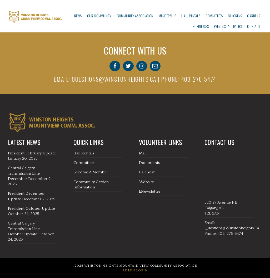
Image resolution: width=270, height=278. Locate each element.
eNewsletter (149, 191)
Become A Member (90, 172)
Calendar (147, 172)
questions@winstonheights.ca (114, 79)
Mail (143, 153)
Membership (167, 15)
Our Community (99, 15)
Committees (214, 15)
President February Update (32, 153)
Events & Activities (228, 26)
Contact (253, 26)
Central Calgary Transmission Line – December (25, 173)
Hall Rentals (190, 15)
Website (146, 182)
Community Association (135, 15)
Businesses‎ (200, 26)
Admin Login (134, 270)
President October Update (31, 208)
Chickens (235, 15)
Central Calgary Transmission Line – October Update (25, 228)
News (78, 15)
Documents (149, 162)
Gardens (253, 15)
